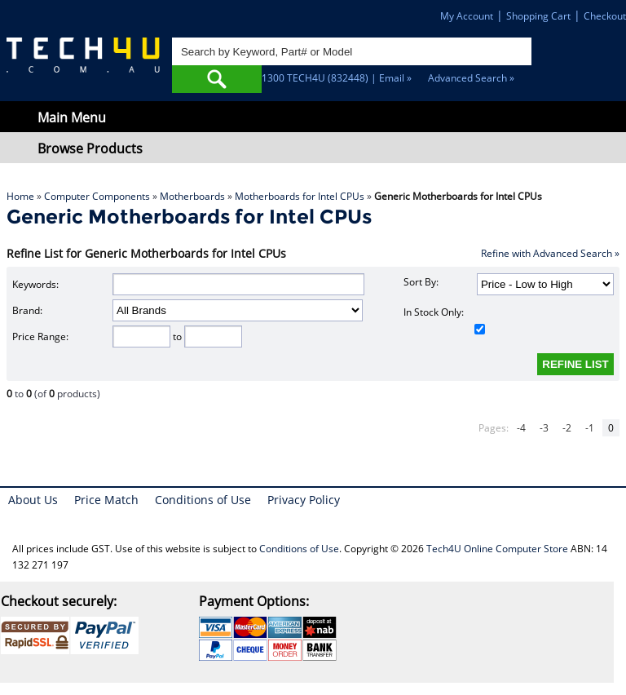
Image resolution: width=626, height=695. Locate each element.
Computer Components (97, 196)
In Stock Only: (444, 319)
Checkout (605, 16)
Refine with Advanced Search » (550, 253)
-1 (589, 428)
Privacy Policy (303, 499)
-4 (521, 428)
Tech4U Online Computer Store (497, 549)
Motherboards (192, 196)
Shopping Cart (538, 16)
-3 (544, 428)
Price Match (106, 499)
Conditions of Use (203, 499)
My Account (466, 16)
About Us (33, 499)
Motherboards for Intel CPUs (299, 196)
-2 (566, 428)
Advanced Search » (471, 78)
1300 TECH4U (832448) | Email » (337, 78)
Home (20, 196)
